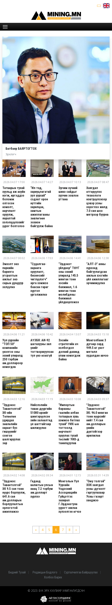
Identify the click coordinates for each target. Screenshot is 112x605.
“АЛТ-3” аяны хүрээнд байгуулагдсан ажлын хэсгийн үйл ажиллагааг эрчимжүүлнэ (97, 273)
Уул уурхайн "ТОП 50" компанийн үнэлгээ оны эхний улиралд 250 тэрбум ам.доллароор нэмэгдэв (12, 353)
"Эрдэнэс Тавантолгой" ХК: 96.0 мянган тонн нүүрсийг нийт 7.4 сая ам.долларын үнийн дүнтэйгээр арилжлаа (97, 420)
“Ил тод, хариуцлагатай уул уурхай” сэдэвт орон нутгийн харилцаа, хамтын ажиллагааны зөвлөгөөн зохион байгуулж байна (41, 207)
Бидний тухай (17, 572)
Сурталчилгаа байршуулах (81, 572)
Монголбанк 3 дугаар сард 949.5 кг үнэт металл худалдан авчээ (97, 347)
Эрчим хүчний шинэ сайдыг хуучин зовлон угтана (68, 193)
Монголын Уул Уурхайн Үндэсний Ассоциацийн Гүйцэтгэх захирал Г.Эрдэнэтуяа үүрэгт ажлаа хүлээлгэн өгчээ (69, 496)
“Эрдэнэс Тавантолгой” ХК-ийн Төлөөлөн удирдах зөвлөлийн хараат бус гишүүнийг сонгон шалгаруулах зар (12, 424)
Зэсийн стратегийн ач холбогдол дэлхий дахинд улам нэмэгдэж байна (69, 349)
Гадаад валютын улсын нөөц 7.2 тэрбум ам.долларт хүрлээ (41, 488)
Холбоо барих (53, 577)
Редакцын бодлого (44, 572)
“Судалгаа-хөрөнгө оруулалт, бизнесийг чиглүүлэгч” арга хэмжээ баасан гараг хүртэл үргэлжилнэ (39, 279)
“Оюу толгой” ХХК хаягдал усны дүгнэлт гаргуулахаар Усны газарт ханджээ (95, 490)
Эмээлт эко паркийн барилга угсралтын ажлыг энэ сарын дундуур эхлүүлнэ (12, 275)
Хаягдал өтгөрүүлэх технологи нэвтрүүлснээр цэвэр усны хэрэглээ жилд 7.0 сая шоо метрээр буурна (97, 201)
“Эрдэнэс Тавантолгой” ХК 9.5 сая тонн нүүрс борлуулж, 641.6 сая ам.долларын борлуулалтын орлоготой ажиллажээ (13, 496)
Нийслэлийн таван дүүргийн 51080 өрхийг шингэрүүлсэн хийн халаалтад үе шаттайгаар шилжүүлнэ (41, 416)
